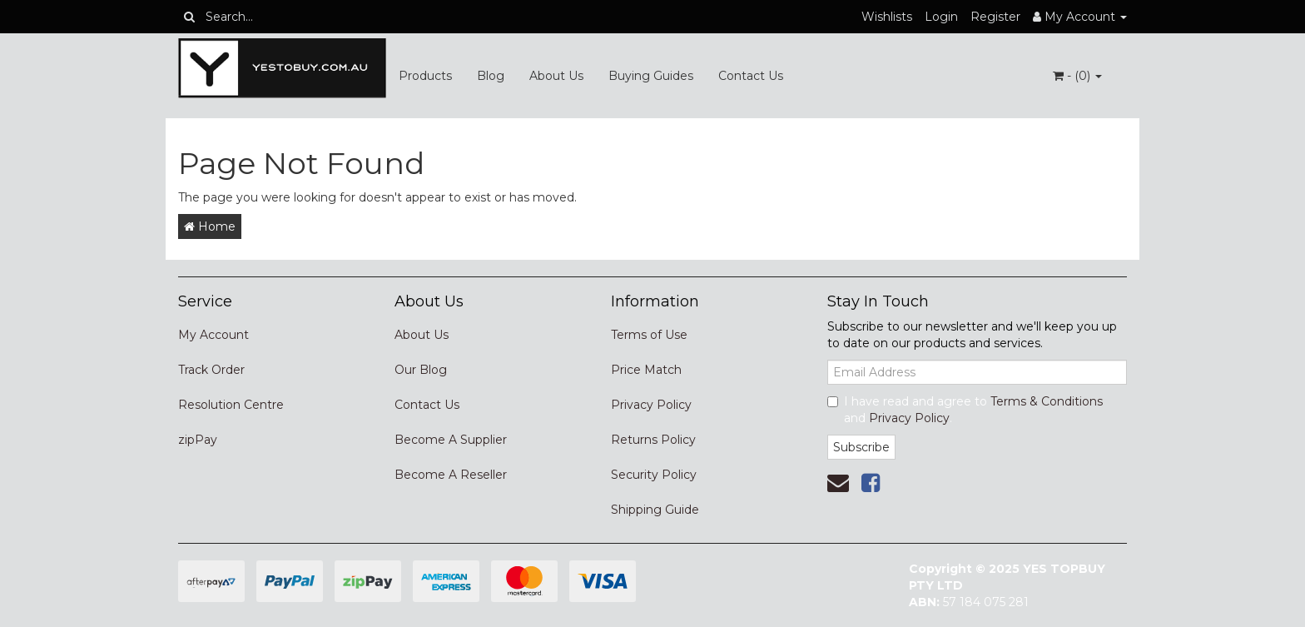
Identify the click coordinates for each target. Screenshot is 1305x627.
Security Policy (654, 474)
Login (941, 16)
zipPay (197, 439)
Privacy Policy (651, 404)
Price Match (646, 369)
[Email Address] (977, 372)
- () (1077, 75)
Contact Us (750, 75)
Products (425, 75)
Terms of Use (649, 334)
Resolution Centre (231, 404)
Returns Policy (653, 439)
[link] (870, 483)
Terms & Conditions (1046, 401)
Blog (490, 75)
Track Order (211, 369)
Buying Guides (650, 75)
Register (995, 16)
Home (210, 226)
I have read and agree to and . (965, 409)
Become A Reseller (450, 474)
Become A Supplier (450, 439)
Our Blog (420, 369)
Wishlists (886, 16)
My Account (213, 334)
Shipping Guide (655, 509)
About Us (556, 75)
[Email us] (838, 483)
